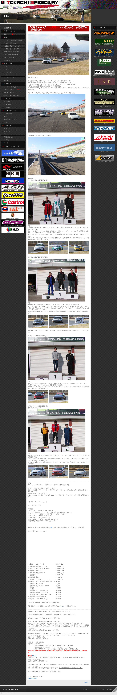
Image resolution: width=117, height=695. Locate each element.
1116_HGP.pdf (32, 678)
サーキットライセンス (11, 87)
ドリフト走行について (11, 43)
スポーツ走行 (8, 113)
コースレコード (9, 78)
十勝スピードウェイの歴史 (12, 146)
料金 (5, 116)
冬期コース (7, 122)
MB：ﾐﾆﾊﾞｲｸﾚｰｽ (9, 57)
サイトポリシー (85, 689)
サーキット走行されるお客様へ (13, 40)
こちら (52, 528)
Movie (6, 81)
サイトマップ (95, 689)
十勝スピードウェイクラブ (12, 95)
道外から (7, 131)
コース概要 (7, 104)
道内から (7, 128)
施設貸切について (9, 119)
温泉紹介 (7, 140)
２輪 (5, 69)
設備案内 (7, 107)
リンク (6, 143)
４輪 (5, 66)
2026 (5, 34)
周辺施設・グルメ (9, 137)
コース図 (7, 102)
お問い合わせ (110, 689)
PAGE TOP (85, 682)
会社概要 (102, 689)
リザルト (7, 75)
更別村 (6, 134)
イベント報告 (8, 72)
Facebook (7, 60)
